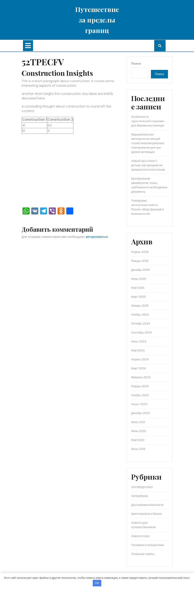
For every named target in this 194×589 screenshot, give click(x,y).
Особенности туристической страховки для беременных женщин (147, 121)
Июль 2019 (138, 449)
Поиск (136, 63)
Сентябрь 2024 (141, 332)
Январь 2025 (140, 306)
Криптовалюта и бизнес (146, 514)
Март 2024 (138, 368)
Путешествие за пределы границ (97, 20)
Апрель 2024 (140, 359)
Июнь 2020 (138, 431)
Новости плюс (140, 536)
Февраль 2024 (141, 377)
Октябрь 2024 (140, 323)
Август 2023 (139, 404)
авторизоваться (97, 237)
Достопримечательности (147, 505)
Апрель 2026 (140, 252)
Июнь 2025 (138, 279)
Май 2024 (138, 350)
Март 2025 (138, 297)
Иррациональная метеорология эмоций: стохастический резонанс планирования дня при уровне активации (147, 143)
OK (97, 583)
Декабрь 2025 (140, 270)
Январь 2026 (140, 261)
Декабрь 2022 (140, 413)
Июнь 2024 (138, 341)
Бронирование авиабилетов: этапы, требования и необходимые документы (149, 185)
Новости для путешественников (143, 525)
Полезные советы (142, 554)
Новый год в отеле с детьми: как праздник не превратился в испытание (148, 165)
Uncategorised (142, 487)
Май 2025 (137, 288)
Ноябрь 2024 (140, 315)
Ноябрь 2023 (140, 395)
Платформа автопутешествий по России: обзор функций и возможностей (147, 207)
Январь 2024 (140, 386)
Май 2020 (137, 440)
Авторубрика (139, 496)
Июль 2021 (138, 422)
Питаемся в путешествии (147, 545)
